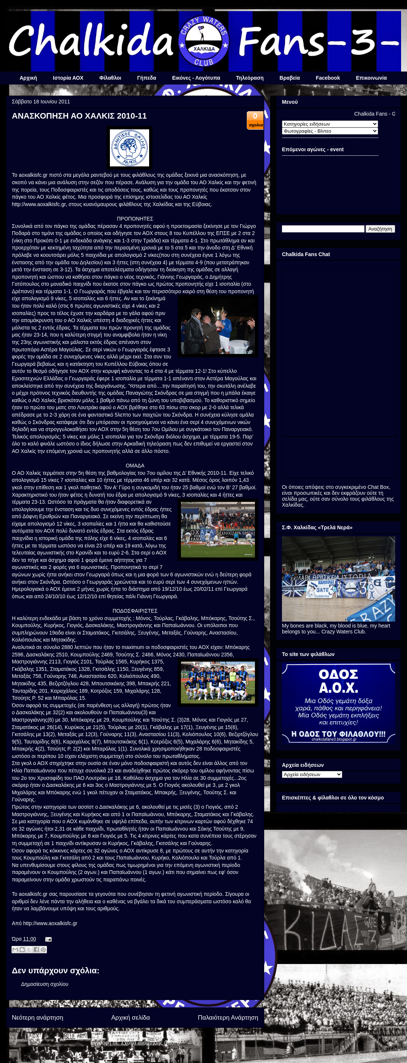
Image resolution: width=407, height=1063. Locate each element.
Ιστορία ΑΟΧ (68, 78)
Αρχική (28, 78)
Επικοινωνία (371, 78)
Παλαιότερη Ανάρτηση (228, 1017)
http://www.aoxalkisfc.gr (39, 204)
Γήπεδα (146, 78)
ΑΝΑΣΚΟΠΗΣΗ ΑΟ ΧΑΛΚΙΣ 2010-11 (79, 115)
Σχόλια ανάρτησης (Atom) (150, 1043)
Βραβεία (290, 78)
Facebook (328, 78)
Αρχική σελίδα (130, 1017)
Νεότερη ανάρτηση (37, 1017)
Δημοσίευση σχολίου (44, 984)
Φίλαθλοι (110, 78)
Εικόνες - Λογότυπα (196, 78)
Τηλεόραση (249, 78)
